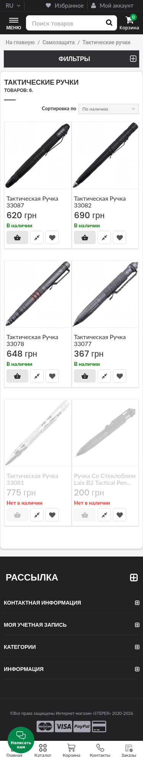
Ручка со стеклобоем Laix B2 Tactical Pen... (105, 478)
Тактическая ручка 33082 (100, 201)
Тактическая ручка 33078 (32, 340)
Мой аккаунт (112, 5)
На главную (20, 42)
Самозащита (58, 42)
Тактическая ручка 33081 (32, 478)
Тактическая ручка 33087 (32, 201)
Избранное (64, 5)
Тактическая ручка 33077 (100, 340)
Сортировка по (59, 108)
